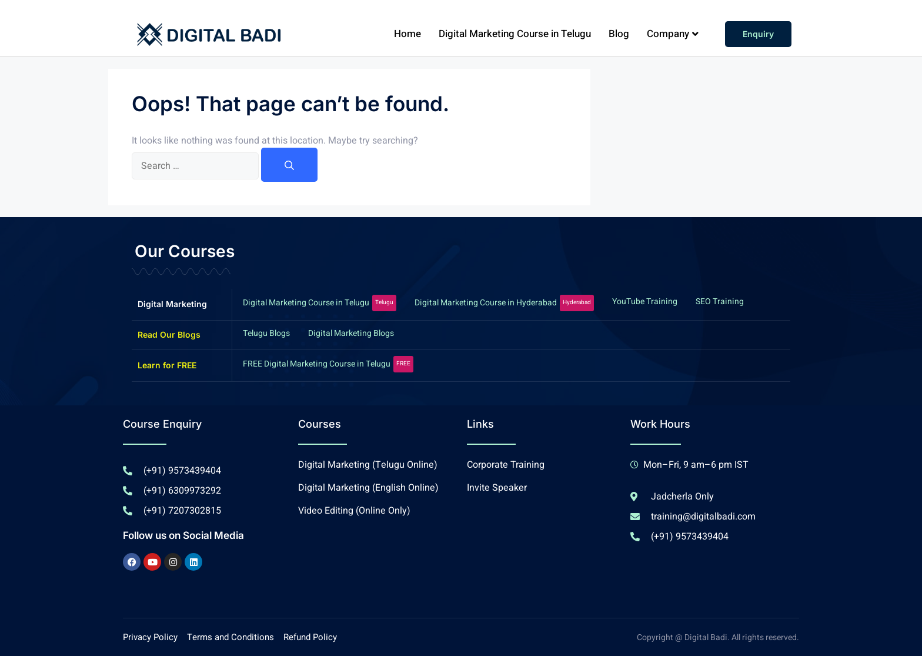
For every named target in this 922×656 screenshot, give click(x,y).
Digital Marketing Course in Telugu (515, 33)
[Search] (289, 165)
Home (407, 33)
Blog (619, 33)
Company (673, 33)
